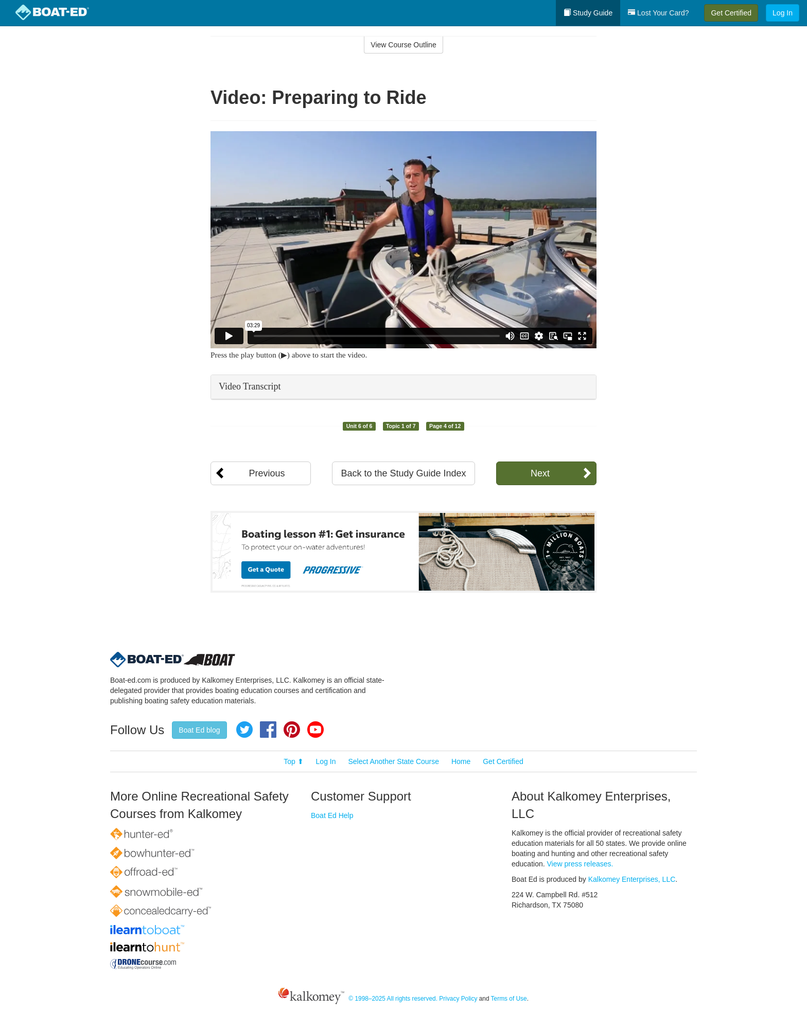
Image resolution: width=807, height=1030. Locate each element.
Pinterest (292, 729)
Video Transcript (249, 386)
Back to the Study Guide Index (403, 473)
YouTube (315, 729)
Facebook (268, 729)
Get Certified (731, 13)
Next (540, 473)
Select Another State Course (393, 761)
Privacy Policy (458, 998)
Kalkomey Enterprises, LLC (632, 879)
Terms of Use (509, 998)
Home (460, 761)
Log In (783, 13)
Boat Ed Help (332, 815)
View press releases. (580, 864)
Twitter (244, 729)
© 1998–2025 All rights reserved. (392, 998)
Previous (267, 473)
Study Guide (588, 13)
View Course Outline (403, 45)
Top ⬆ (293, 761)
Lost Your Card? (658, 13)
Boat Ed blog (199, 730)
